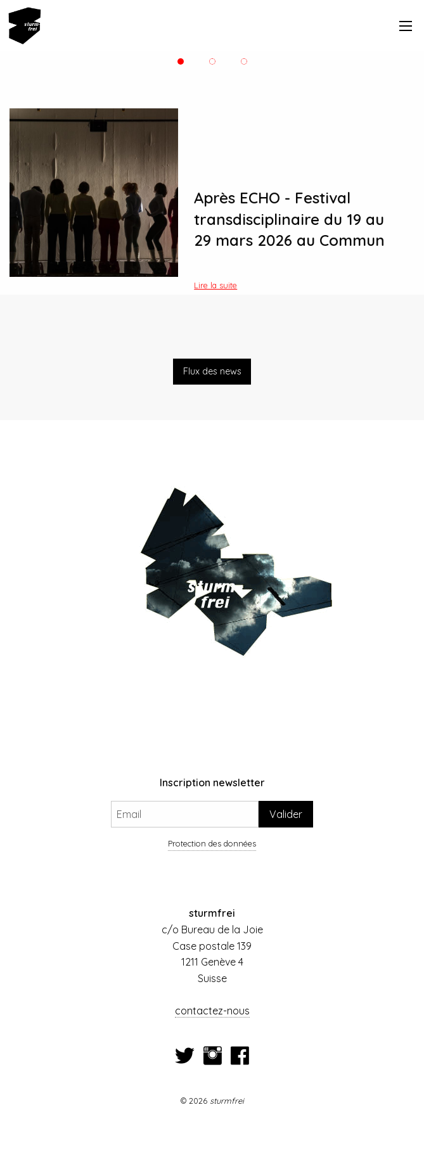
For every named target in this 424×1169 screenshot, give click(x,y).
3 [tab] (244, 61)
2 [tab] (212, 61)
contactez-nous (212, 1010)
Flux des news (212, 371)
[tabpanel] (212, 198)
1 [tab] (180, 61)
